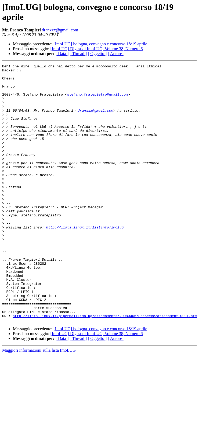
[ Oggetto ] (97, 53)
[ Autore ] (116, 53)
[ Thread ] (78, 53)
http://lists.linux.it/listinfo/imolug (85, 260)
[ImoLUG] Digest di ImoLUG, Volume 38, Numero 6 (96, 48)
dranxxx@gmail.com (60, 30)
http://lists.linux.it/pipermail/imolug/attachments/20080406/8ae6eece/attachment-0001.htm (105, 366)
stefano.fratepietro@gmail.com (97, 100)
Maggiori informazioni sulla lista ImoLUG (39, 401)
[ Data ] (62, 53)
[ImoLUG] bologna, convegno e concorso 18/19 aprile (100, 44)
